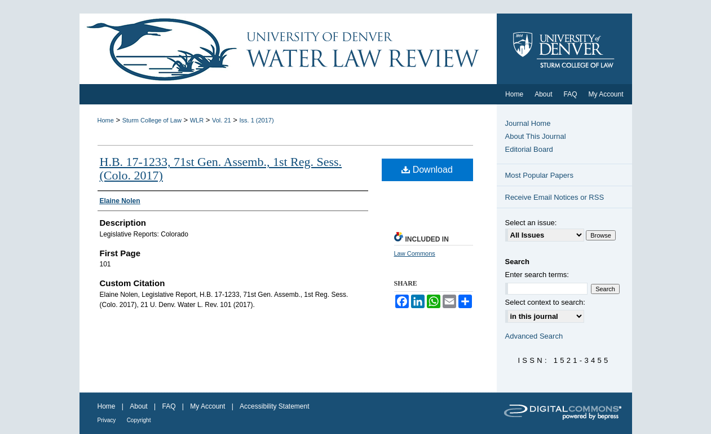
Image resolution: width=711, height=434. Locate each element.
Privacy (107, 420)
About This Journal (535, 136)
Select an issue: (531, 222)
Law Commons (414, 253)
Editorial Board (529, 149)
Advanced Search (534, 336)
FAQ (168, 406)
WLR (197, 120)
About (138, 406)
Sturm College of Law (152, 120)
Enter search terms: (537, 274)
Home (106, 120)
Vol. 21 (221, 120)
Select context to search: (545, 302)
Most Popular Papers (539, 175)
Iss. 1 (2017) (256, 120)
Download (427, 169)
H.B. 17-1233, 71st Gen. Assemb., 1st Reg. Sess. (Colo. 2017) (221, 168)
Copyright (139, 420)
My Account (207, 406)
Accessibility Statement (274, 406)
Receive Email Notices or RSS (554, 197)
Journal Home (528, 123)
